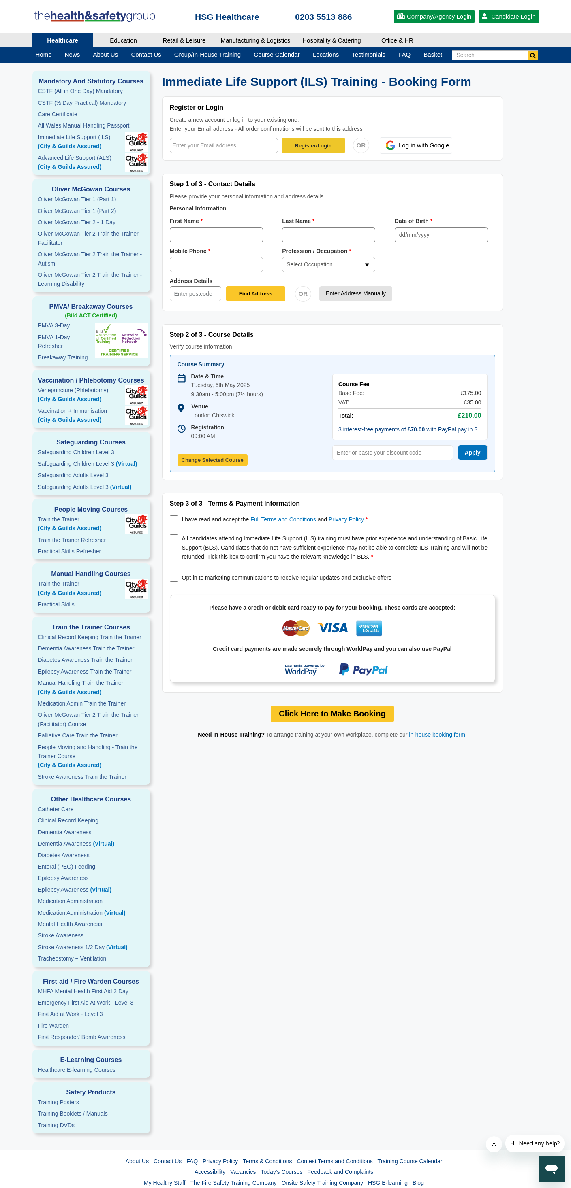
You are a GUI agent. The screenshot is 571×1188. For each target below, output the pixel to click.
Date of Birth (414, 221)
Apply (473, 452)
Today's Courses (281, 1172)
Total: (345, 415)
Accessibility (210, 1172)
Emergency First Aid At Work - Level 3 (86, 1002)
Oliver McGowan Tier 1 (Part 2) (77, 211)
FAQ (192, 1161)
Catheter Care (56, 809)
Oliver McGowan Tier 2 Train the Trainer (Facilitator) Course (88, 719)
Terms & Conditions (267, 1161)
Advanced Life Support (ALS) (91, 163)
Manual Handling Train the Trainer (91, 688)
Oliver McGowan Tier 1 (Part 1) (77, 199)
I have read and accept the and (275, 519)
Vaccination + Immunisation (79, 416)
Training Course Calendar (410, 1161)
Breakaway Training (63, 357)
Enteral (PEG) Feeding (67, 866)
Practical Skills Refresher (69, 551)
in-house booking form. (437, 734)
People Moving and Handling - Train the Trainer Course (91, 757)
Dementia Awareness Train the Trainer (86, 648)
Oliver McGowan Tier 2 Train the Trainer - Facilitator (90, 238)
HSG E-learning (388, 1182)
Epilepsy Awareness (63, 878)
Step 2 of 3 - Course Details (212, 334)
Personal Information (198, 208)
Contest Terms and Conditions (334, 1161)
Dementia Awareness (65, 832)
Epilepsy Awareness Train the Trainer (85, 671)
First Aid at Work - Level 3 (70, 1014)
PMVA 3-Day (54, 325)
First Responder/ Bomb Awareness (82, 1037)
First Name (186, 221)
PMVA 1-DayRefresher (54, 341)
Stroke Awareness (61, 935)
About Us (137, 1161)
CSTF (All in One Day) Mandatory (80, 91)
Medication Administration (70, 901)
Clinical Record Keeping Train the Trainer (89, 637)
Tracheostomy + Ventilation (72, 958)
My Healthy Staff (164, 1182)
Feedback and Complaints (340, 1172)
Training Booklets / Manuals (73, 1113)
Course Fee (353, 384)
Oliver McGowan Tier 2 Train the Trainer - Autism (90, 258)
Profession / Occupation (316, 251)
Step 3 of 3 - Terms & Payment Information (235, 503)
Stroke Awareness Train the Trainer (82, 777)
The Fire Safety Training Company (233, 1182)
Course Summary (201, 364)
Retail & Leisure (184, 40)
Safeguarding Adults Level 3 (73, 475)
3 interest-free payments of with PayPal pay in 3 (407, 429)
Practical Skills (56, 604)
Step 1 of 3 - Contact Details (213, 184)
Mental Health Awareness (70, 924)
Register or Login (196, 107)
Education (123, 40)
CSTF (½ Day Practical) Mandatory (82, 103)
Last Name (298, 221)
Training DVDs (56, 1125)
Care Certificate (57, 114)
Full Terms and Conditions (283, 519)
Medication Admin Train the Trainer (82, 703)
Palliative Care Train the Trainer (78, 735)
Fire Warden (53, 1025)
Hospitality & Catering (331, 40)
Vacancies (243, 1172)
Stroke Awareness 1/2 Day (83, 947)
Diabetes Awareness (64, 855)
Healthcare (62, 40)
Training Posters (58, 1102)
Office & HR (397, 40)
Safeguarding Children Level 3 (76, 452)
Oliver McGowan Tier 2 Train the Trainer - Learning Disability (90, 279)
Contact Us (168, 1161)
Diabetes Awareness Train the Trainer (85, 660)
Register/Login (313, 145)
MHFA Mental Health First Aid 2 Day (83, 991)
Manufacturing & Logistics (256, 40)
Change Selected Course (213, 460)
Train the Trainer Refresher (72, 540)
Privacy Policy (346, 519)
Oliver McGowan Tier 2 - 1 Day (76, 222)
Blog (418, 1182)
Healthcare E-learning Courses (76, 1070)
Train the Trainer (91, 524)
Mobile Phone (190, 251)
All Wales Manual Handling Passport (84, 125)
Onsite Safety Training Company (323, 1182)
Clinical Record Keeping (68, 820)
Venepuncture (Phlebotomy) (91, 395)
